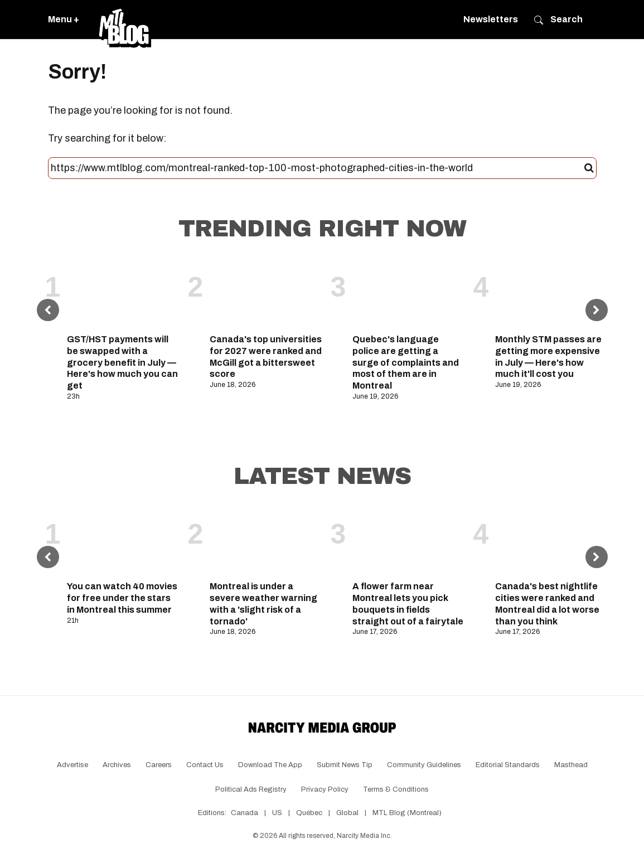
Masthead (571, 765)
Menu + (63, 19)
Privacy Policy (324, 789)
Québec (309, 813)
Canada (244, 813)
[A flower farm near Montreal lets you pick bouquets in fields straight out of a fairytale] (408, 541)
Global (347, 813)
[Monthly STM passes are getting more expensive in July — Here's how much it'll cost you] (551, 294)
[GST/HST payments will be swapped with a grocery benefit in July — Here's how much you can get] (123, 294)
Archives (117, 765)
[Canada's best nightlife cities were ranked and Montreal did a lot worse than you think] (551, 541)
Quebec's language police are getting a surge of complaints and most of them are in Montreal (405, 362)
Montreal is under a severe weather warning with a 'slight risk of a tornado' (263, 603)
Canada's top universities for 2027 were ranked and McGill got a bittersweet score (266, 357)
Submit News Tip (344, 765)
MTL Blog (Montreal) (407, 813)
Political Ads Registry (251, 789)
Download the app (270, 765)
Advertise (72, 765)
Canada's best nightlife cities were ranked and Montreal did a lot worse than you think (547, 603)
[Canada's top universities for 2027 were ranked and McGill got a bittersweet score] (266, 294)
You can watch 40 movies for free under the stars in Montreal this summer (122, 597)
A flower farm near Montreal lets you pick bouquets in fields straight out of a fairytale (407, 603)
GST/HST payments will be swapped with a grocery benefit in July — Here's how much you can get (122, 362)
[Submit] (589, 168)
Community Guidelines (424, 765)
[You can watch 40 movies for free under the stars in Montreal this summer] (123, 541)
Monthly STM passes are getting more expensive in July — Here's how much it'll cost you (548, 357)
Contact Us (205, 765)
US (277, 813)
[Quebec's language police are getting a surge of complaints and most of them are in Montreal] (408, 294)
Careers (159, 765)
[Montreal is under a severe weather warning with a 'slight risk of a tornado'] (266, 541)
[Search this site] (317, 168)
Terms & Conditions (396, 789)
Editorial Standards (508, 765)
